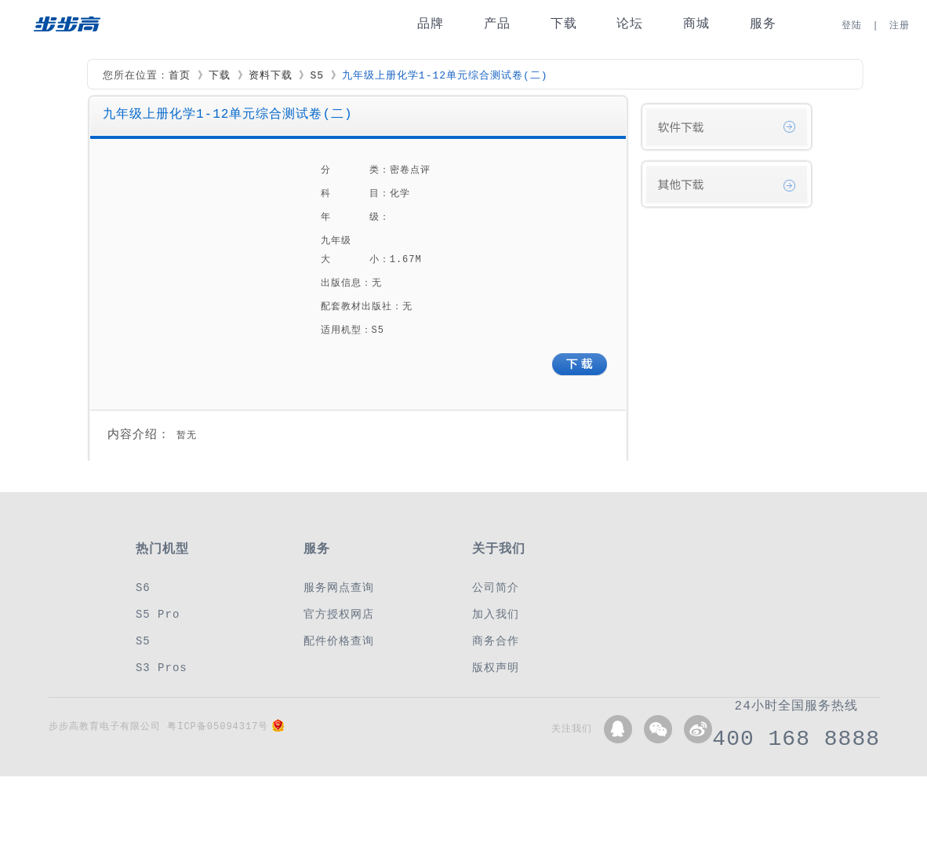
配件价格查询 (339, 640)
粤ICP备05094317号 (217, 726)
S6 (143, 587)
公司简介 (495, 587)
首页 (180, 76)
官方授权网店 (339, 614)
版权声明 (495, 667)
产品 (497, 24)
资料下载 (271, 76)
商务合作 (495, 640)
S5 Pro (158, 614)
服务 (763, 24)
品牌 (430, 24)
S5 (317, 76)
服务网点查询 (339, 587)
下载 (564, 24)
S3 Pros (161, 667)
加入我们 (495, 614)
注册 (899, 25)
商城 (696, 24)
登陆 (852, 25)
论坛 (629, 24)
